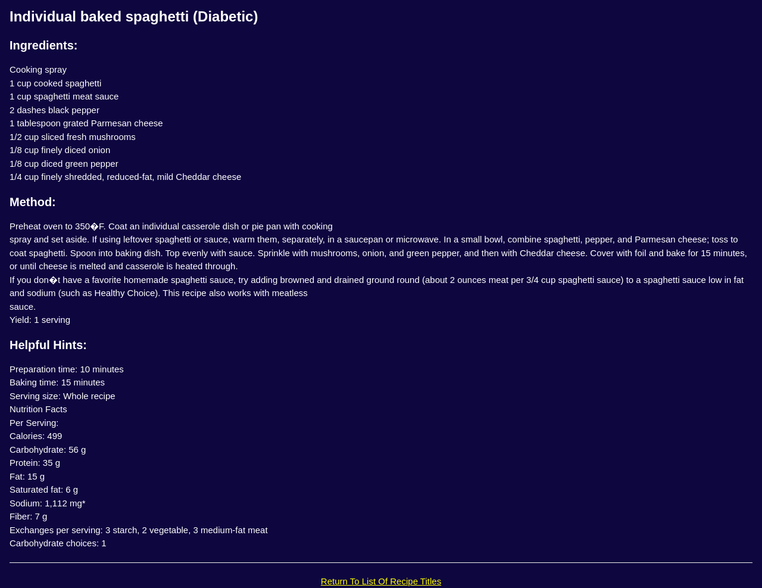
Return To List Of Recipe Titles (381, 581)
